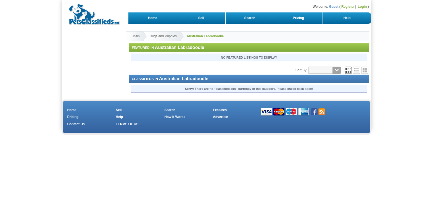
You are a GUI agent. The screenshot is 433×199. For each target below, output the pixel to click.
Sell (201, 18)
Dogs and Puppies (163, 36)
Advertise (220, 117)
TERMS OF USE (128, 124)
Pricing (298, 18)
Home (152, 18)
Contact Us (76, 124)
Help (347, 18)
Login (362, 7)
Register (348, 7)
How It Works (174, 117)
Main (136, 36)
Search (249, 18)
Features (220, 110)
